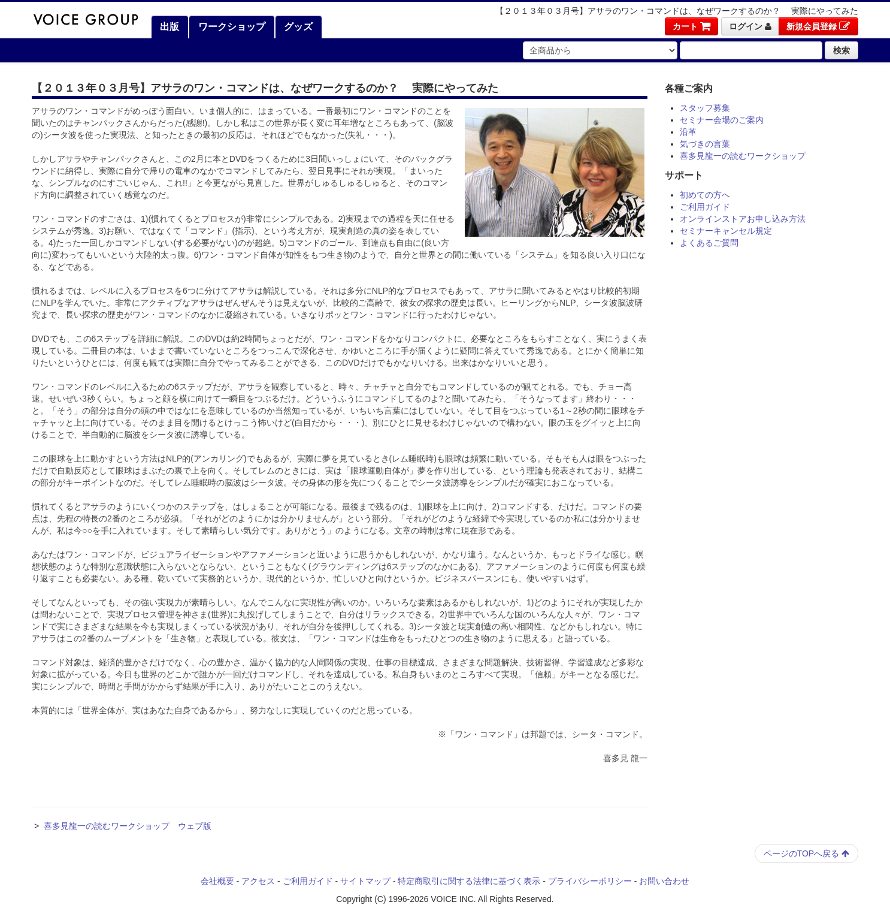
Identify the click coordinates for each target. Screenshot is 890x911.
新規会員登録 (818, 26)
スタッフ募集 (705, 108)
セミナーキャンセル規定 (726, 231)
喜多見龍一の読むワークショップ (743, 156)
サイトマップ (365, 881)
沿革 (688, 132)
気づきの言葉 (705, 144)
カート (691, 26)
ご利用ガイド (705, 207)
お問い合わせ (664, 881)
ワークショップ (230, 27)
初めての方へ (705, 195)
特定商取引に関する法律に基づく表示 (469, 881)
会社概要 (217, 881)
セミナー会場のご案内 (722, 120)
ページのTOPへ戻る (806, 853)
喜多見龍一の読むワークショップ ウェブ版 (127, 826)
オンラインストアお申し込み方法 (743, 219)
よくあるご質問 (709, 243)
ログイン (750, 26)
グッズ (297, 27)
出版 (168, 27)
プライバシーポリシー (590, 881)
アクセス (258, 881)
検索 (841, 50)
